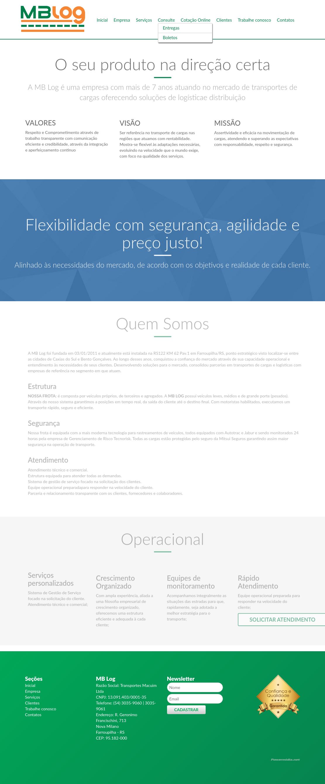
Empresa (122, 20)
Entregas (171, 27)
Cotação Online (196, 20)
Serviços (144, 20)
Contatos (286, 20)
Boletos (170, 37)
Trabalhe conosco (254, 20)
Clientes (224, 20)
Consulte (166, 20)
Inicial (102, 20)
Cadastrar (186, 709)
